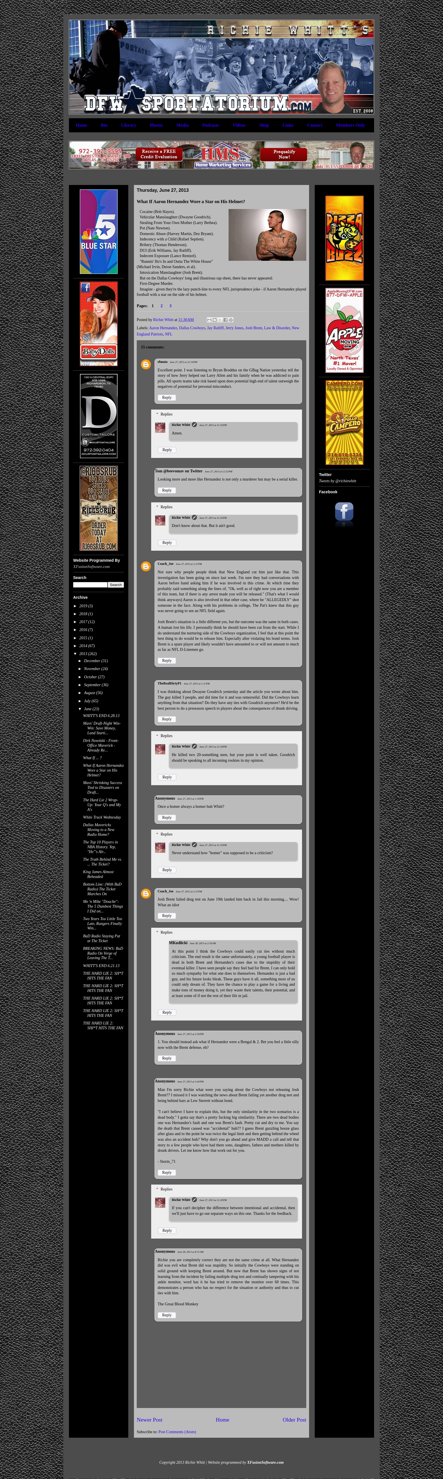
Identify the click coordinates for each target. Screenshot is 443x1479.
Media (182, 125)
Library (128, 125)
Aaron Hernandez (163, 328)
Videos (239, 125)
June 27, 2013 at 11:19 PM (213, 845)
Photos (156, 125)
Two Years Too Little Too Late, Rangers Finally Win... (102, 924)
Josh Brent (253, 328)
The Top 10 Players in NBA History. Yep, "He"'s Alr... (100, 847)
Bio (104, 125)
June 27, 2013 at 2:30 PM (190, 1034)
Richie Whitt (181, 425)
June (88, 709)
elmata (163, 362)
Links (288, 125)
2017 (83, 622)
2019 (83, 606)
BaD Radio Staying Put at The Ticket (101, 938)
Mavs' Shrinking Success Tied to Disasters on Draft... (102, 788)
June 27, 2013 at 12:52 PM (218, 471)
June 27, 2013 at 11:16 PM (213, 425)
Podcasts (210, 125)
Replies (166, 414)
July (88, 701)
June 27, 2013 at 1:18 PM (190, 798)
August (90, 693)
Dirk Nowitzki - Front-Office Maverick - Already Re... (101, 745)
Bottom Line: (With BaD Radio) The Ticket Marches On (102, 889)
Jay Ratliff (215, 328)
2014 (83, 646)
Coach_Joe (165, 564)
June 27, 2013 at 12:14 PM (183, 362)
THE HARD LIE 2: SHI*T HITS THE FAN (103, 1025)
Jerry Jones (235, 328)
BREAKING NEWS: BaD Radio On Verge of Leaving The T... (103, 953)
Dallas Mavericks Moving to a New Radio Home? (98, 830)
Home (81, 125)
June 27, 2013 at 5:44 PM (190, 1081)
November (92, 669)
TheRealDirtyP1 (169, 683)
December (92, 661)
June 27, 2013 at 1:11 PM (189, 564)
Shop (264, 125)
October (91, 677)
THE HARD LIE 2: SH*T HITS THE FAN (103, 975)
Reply (166, 397)
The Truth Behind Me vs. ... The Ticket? (102, 861)
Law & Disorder (277, 328)
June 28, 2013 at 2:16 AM (203, 943)
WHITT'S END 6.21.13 (101, 966)
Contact (314, 125)
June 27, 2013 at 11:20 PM (213, 1200)
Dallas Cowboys (192, 328)
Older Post (294, 1420)
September (93, 685)
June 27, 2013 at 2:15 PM (189, 891)
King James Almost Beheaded (98, 874)
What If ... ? (92, 758)
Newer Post (149, 1420)
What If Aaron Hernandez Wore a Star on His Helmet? (103, 770)
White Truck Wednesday (102, 817)
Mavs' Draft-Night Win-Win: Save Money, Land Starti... (102, 728)
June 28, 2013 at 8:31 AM (190, 1251)
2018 (83, 614)
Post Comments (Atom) (177, 1432)
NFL (168, 334)
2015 (83, 638)
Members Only (350, 125)
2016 (83, 630)
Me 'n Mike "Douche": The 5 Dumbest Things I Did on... (103, 906)
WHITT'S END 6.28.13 (101, 716)
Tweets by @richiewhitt (337, 481)
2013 (83, 654)
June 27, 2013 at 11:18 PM (213, 746)
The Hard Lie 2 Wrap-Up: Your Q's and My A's (102, 805)
